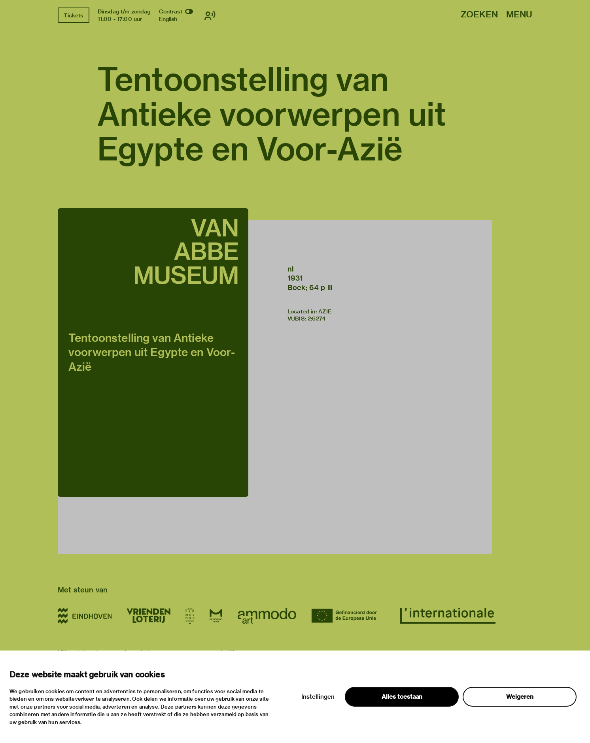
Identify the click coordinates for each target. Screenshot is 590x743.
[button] (153, 352)
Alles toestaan (402, 697)
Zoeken (479, 15)
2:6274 (316, 318)
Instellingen (318, 697)
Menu (519, 15)
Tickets (73, 15)
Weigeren (519, 697)
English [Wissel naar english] (168, 19)
